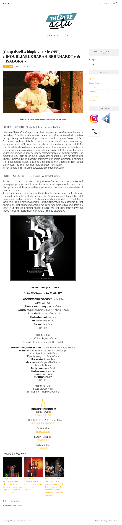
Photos (19, 505)
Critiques (8, 66)
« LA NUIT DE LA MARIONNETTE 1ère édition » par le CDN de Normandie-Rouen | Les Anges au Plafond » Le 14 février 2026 (12, 485)
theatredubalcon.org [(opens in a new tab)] (43, 431)
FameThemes (114, 521)
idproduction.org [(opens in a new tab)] (43, 439)
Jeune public (94, 96)
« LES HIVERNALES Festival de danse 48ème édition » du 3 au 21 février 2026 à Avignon (33, 484)
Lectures (92, 100)
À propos (92, 60)
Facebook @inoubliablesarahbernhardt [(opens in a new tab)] (43, 422)
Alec (18, 66)
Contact (92, 64)
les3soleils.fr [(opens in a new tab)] (43, 448)
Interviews (93, 92)
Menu (7, 3)
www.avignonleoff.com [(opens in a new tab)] (43, 414)
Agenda (92, 78)
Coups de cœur (95, 83)
